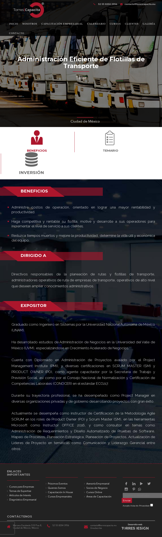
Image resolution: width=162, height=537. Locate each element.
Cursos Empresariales (60, 497)
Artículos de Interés (20, 495)
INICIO (13, 23)
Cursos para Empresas (21, 487)
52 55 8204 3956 (107, 4)
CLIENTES (132, 23)
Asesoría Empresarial (97, 484)
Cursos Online (94, 492)
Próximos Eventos (57, 484)
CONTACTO (16, 33)
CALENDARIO (96, 23)
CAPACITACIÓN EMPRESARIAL (62, 23)
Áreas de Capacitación (98, 497)
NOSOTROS (29, 23)
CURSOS (115, 23)
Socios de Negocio (97, 488)
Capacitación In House (60, 492)
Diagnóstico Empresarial (22, 500)
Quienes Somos (57, 488)
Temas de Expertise (20, 491)
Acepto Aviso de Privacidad (136, 506)
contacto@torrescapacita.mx (138, 4)
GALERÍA (149, 23)
